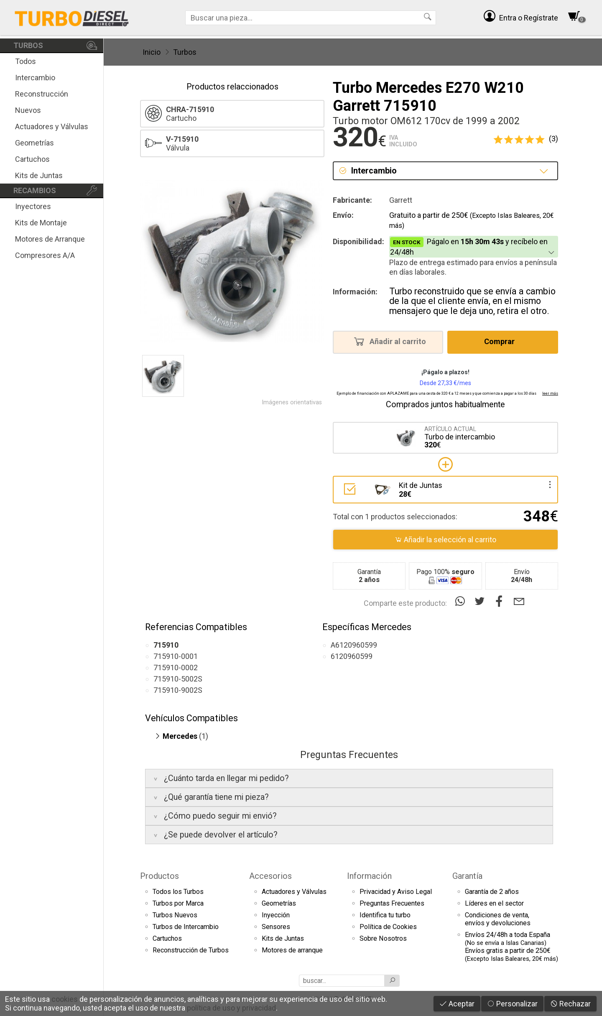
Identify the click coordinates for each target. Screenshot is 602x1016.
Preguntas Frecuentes (392, 903)
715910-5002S (177, 678)
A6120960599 (354, 645)
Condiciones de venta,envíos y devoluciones (498, 919)
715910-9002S (177, 690)
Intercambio (35, 77)
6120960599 (351, 656)
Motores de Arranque (50, 239)
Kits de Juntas (39, 175)
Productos (159, 876)
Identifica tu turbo (385, 915)
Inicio (152, 52)
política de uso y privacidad (231, 1007)
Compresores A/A (45, 255)
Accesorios (270, 876)
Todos (25, 61)
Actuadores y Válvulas (51, 126)
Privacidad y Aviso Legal (396, 892)
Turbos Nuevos (175, 915)
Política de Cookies (388, 927)
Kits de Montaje (41, 222)
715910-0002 (175, 667)
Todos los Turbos (178, 892)
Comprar (502, 341)
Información (369, 876)
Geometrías (34, 142)
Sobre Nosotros (383, 938)
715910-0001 (175, 656)
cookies (64, 999)
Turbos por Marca (178, 903)
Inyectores (33, 206)
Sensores (276, 927)
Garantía (467, 876)
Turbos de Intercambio (186, 927)
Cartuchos (32, 159)
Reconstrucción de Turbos (191, 950)
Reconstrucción (41, 93)
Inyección (276, 915)
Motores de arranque (292, 950)
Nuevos (28, 110)
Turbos (184, 52)
